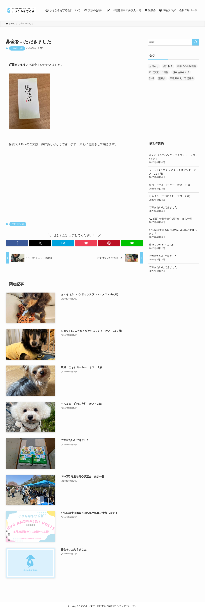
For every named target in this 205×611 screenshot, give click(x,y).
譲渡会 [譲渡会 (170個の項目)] (161, 78)
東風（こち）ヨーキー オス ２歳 (173, 186)
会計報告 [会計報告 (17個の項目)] (168, 66)
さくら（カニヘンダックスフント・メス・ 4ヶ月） (173, 159)
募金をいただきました (173, 246)
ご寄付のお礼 (17, 48)
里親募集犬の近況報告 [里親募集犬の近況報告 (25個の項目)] (182, 78)
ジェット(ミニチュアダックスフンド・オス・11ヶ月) (173, 174)
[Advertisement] (74, 184)
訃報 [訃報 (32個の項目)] (151, 78)
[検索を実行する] (195, 42)
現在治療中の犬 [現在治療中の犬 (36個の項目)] (181, 72)
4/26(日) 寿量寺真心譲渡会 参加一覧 (173, 220)
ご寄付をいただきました (173, 209)
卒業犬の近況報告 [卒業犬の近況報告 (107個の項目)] (186, 66)
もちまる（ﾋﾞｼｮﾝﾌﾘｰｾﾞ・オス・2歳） (173, 198)
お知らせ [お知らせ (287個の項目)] (154, 66)
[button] (17, 243)
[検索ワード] (173, 42)
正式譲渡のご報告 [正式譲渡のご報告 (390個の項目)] (158, 72)
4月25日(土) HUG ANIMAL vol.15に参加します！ (173, 233)
